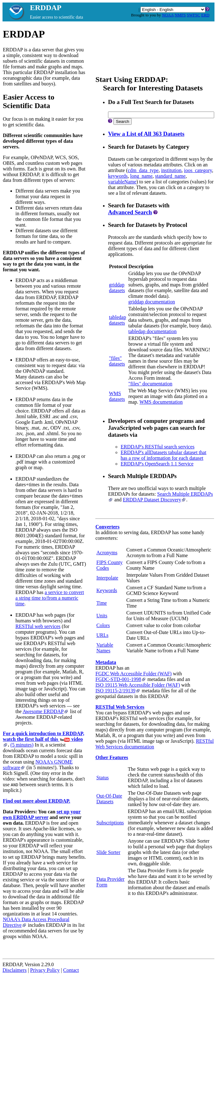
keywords (118, 176)
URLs (102, 635)
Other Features (111, 757)
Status (102, 777)
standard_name (170, 176)
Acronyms (106, 552)
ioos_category (198, 170)
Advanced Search (130, 212)
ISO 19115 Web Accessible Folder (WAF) (137, 685)
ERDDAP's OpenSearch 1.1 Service (157, 463)
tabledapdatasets (117, 320)
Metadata (105, 662)
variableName (122, 181)
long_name (141, 176)
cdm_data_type (143, 170)
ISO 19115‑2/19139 (117, 690)
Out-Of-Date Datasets (109, 798)
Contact (71, 970)
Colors (103, 625)
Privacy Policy (45, 970)
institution (171, 170)
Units (101, 615)
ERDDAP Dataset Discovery (154, 499)
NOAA (168, 15)
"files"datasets (117, 360)
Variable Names (104, 647)
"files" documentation (150, 383)
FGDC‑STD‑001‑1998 (120, 679)
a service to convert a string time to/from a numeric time (49, 598)
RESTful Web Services (119, 707)
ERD (205, 15)
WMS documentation (161, 402)
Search (122, 121)
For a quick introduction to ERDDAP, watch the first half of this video (43, 739)
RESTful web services (37, 626)
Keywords (106, 590)
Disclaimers (14, 970)
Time (101, 603)
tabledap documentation (152, 331)
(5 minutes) (21, 744)
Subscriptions (110, 822)
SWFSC (193, 15)
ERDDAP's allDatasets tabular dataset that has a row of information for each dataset (163, 455)
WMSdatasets (117, 396)
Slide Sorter (108, 852)
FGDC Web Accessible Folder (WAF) (133, 673)
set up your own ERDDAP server (42, 814)
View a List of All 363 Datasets (146, 133)
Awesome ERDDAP (46, 711)
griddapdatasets (117, 287)
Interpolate (107, 577)
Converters (107, 526)
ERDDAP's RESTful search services (157, 446)
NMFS (180, 15)
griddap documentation (151, 301)
